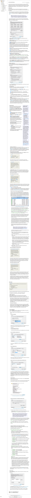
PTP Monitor (4, 7)
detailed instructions (19, 58)
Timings (10, 108)
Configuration (3, 1)
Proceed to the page (14, 491)
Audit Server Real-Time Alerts (25, 114)
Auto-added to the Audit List (24, 487)
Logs (3, 9)
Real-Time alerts (25, 228)
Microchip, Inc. (19, 495)
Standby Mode (4, 8)
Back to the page (13, 492)
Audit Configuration (5, 5)
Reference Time (12, 90)
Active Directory (27, 118)
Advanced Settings (13, 61)
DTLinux (3, 3)
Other (3, 10)
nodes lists (10, 13)
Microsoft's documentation (18, 435)
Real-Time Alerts (26, 486)
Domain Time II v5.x (3, 0)
